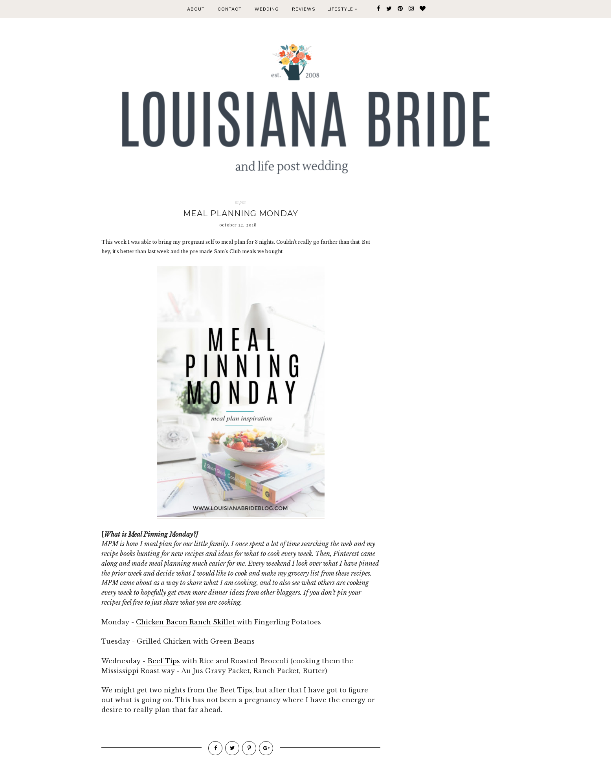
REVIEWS (304, 9)
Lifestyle (342, 9)
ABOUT (196, 9)
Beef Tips (163, 661)
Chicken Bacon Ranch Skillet (186, 622)
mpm (240, 202)
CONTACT (230, 9)
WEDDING (267, 9)
